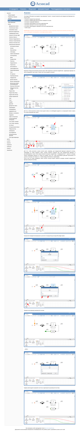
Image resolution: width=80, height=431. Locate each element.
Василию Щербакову (49, 428)
